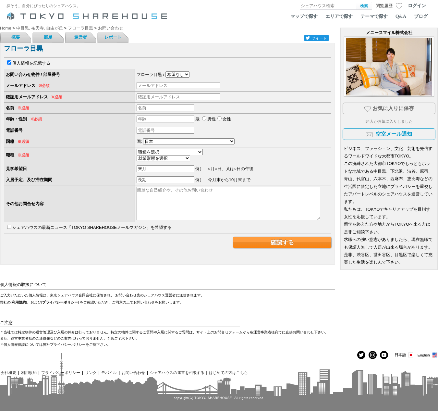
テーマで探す (374, 16)
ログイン (417, 5)
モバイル (109, 372)
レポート (112, 37)
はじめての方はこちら (228, 372)
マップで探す (304, 16)
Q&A (400, 16)
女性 (227, 119)
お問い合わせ (133, 372)
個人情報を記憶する (31, 63)
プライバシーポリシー (60, 302)
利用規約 (19, 302)
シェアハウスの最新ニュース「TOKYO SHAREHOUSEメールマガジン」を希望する (92, 227)
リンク (91, 372)
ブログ (421, 16)
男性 (211, 119)
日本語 (404, 355)
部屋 (48, 37)
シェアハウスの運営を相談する (177, 372)
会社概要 (8, 372)
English (428, 355)
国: (139, 141)
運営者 (80, 37)
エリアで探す (339, 16)
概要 (15, 37)
